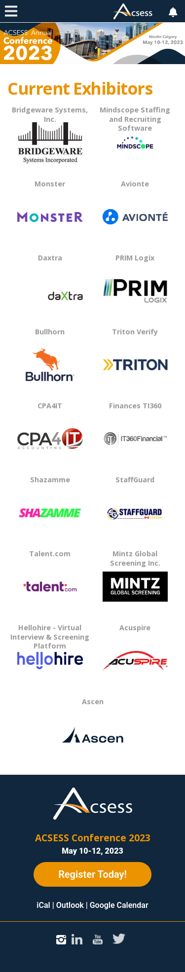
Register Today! (92, 874)
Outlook (70, 905)
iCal (43, 905)
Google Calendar (119, 905)
